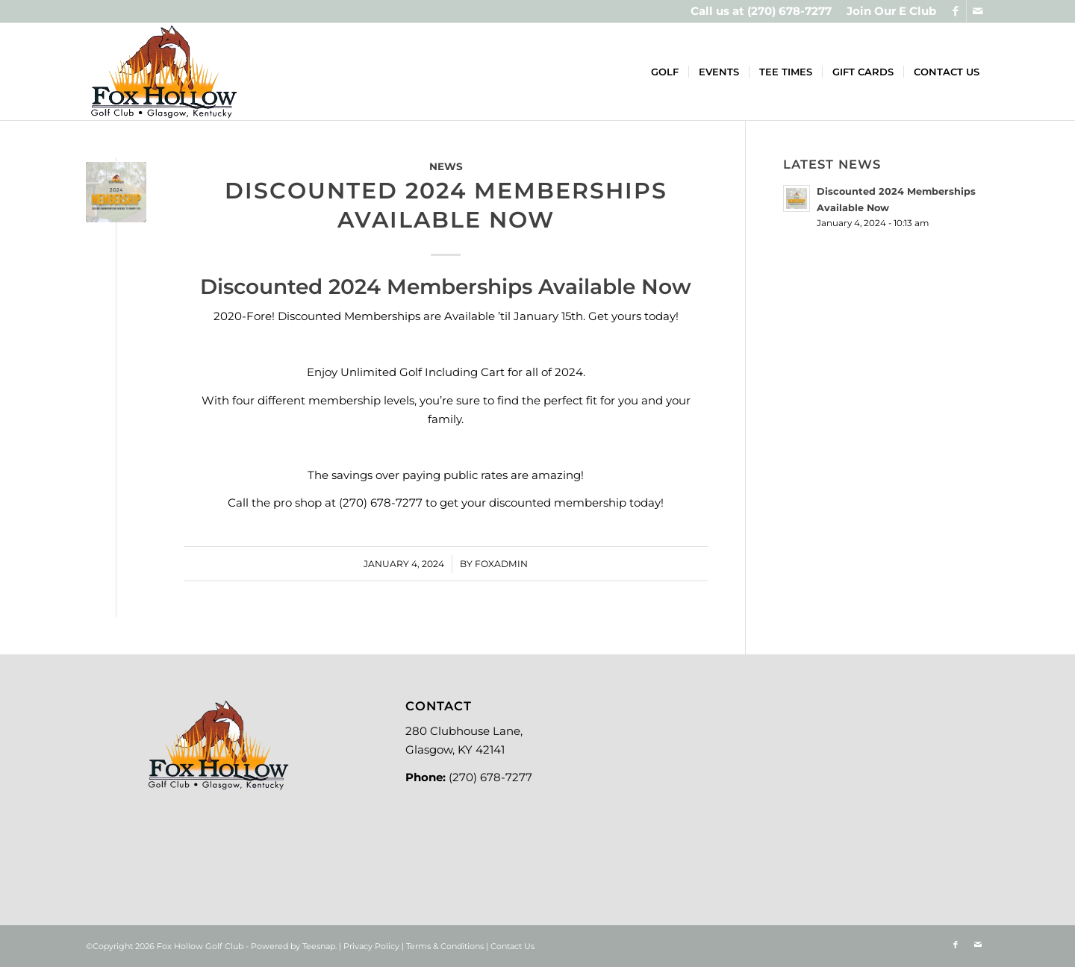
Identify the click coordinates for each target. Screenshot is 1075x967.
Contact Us (512, 946)
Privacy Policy (371, 946)
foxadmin (501, 563)
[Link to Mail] (978, 11)
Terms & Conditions (445, 946)
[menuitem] (887, 11)
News (446, 166)
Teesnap (318, 946)
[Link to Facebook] (955, 11)
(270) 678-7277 (789, 11)
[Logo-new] (163, 71)
